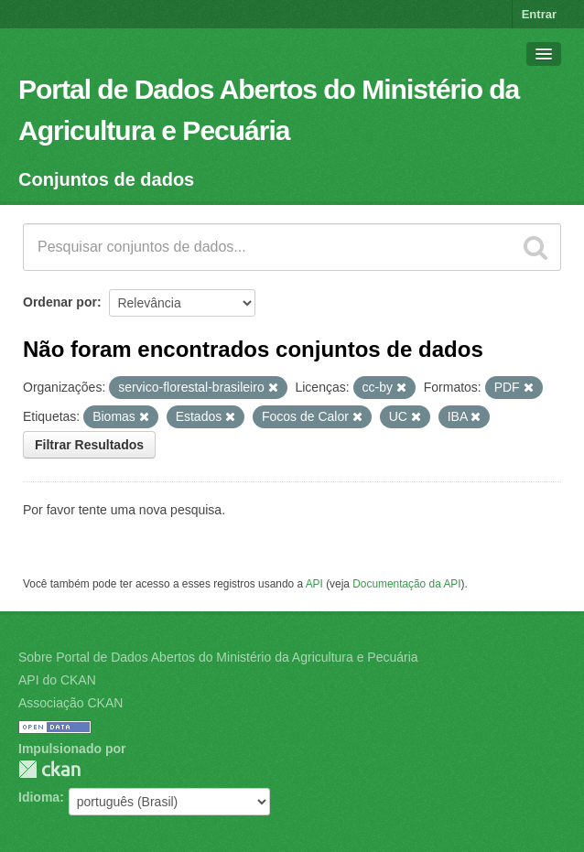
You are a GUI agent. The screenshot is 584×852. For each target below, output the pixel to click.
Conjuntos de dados (106, 179)
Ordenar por (60, 302)
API (314, 583)
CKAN (49, 769)
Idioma (38, 797)
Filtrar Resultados (89, 444)
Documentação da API (406, 583)
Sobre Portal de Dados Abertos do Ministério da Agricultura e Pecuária (218, 657)
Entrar (539, 14)
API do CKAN (57, 680)
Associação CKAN (70, 703)
